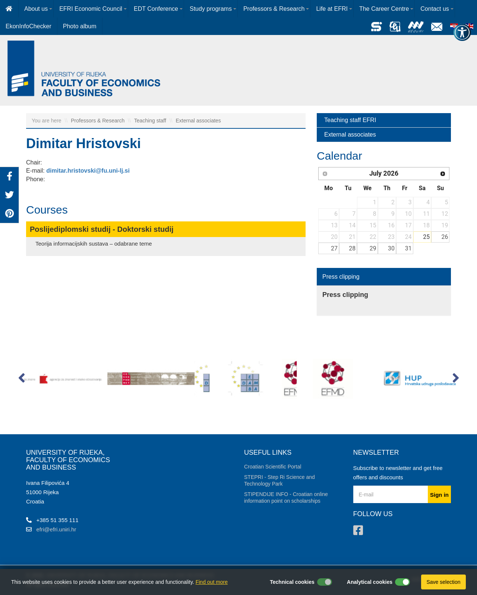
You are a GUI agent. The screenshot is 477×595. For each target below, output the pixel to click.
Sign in (439, 495)
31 (408, 248)
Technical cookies (292, 582)
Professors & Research (274, 9)
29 (373, 248)
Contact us (434, 9)
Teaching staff (151, 121)
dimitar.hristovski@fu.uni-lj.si (88, 170)
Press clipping (341, 276)
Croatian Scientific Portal (272, 467)
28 (352, 248)
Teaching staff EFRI (350, 120)
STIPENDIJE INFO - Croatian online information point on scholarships (286, 497)
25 (426, 236)
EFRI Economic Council (90, 9)
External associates (198, 121)
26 (445, 236)
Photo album (80, 26)
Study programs (211, 9)
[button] (21, 379)
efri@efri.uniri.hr (56, 529)
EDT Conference (156, 9)
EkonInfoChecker (28, 26)
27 (334, 248)
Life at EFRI (331, 9)
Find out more (212, 582)
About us (36, 9)
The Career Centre (384, 9)
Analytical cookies (369, 582)
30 (391, 248)
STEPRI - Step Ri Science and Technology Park (279, 480)
